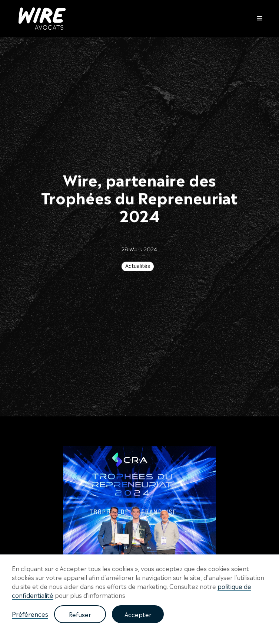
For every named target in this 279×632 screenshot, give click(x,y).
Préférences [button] (30, 613)
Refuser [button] (80, 614)
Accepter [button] (138, 614)
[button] (256, 18)
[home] (40, 18)
